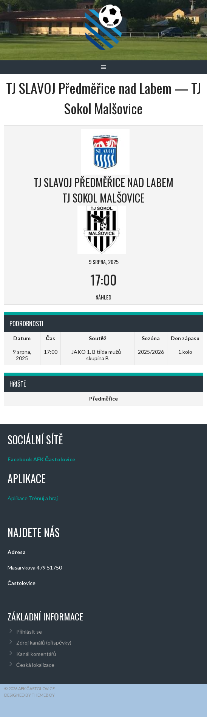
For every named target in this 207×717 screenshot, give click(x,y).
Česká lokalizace (35, 665)
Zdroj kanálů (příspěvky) (43, 642)
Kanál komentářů (36, 654)
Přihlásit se (29, 631)
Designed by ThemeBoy (29, 694)
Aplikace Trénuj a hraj (33, 498)
